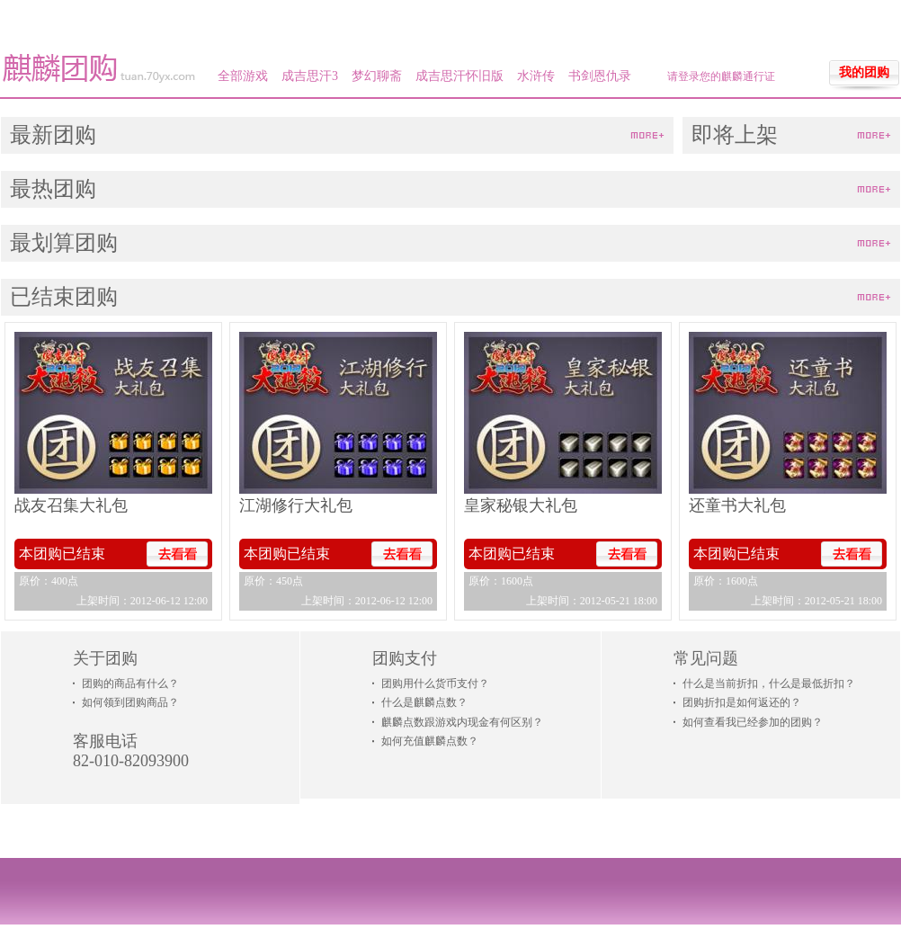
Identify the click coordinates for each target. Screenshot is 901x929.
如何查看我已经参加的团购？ (752, 722)
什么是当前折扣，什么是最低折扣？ (768, 683)
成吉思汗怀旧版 (459, 76)
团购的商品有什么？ (130, 683)
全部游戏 (243, 76)
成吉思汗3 (309, 76)
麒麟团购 (99, 68)
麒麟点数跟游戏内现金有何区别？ (462, 722)
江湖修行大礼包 (295, 505)
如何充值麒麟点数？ (429, 741)
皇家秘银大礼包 (520, 505)
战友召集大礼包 (71, 505)
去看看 (177, 554)
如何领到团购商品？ (130, 702)
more (647, 136)
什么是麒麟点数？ (424, 702)
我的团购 (864, 72)
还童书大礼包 (737, 505)
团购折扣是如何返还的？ (741, 702)
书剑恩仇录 (599, 76)
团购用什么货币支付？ (435, 683)
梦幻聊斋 (377, 76)
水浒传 (536, 76)
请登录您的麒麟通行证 (721, 76)
